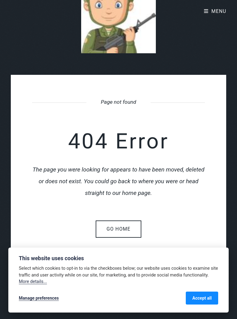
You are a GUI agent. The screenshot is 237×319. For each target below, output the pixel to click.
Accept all (202, 298)
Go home (118, 229)
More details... (33, 281)
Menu (218, 11)
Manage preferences (39, 298)
